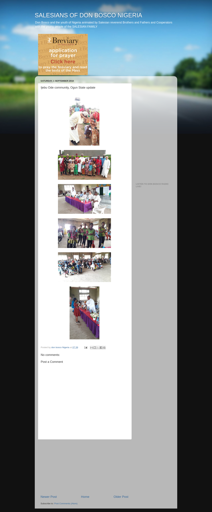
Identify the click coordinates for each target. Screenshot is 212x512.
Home (85, 496)
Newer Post (49, 496)
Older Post (121, 496)
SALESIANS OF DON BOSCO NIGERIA (88, 15)
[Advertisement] (84, 467)
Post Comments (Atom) (66, 503)
